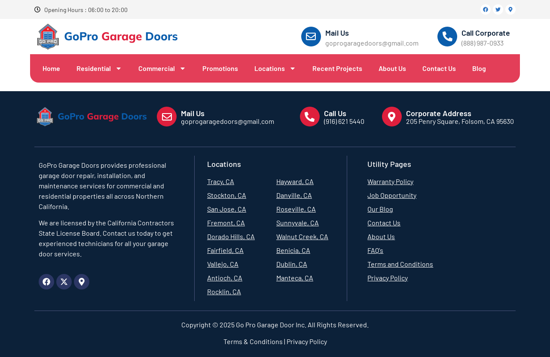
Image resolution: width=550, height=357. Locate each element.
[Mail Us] (311, 36)
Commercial (162, 68)
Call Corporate (485, 32)
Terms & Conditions (253, 341)
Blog (479, 68)
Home (51, 68)
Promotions (220, 68)
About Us (392, 68)
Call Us (335, 113)
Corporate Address (438, 113)
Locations (275, 68)
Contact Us (439, 68)
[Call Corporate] (447, 36)
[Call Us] (310, 116)
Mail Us (337, 32)
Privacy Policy (306, 341)
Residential (99, 68)
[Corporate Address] (392, 116)
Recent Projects (337, 68)
